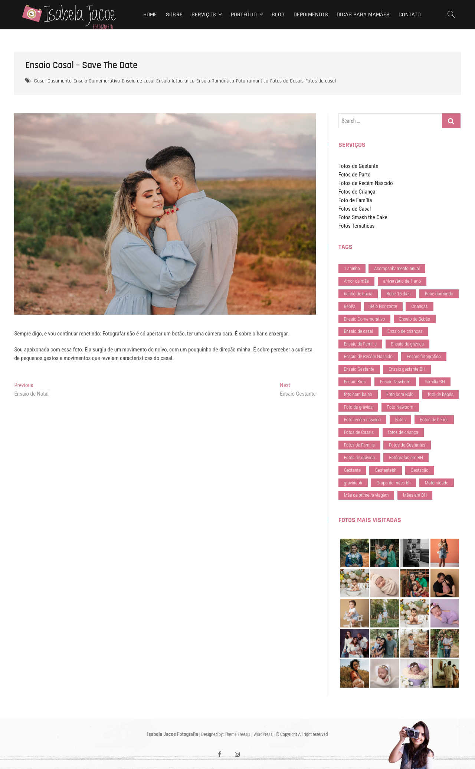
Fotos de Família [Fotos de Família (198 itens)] (359, 445)
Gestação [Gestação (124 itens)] (420, 470)
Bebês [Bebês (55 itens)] (350, 306)
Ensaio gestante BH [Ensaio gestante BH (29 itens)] (407, 369)
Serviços (203, 15)
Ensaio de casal (138, 81)
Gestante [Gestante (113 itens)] (352, 470)
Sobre (174, 15)
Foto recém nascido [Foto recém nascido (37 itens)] (362, 419)
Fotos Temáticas (356, 226)
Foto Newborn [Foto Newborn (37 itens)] (400, 407)
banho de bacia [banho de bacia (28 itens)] (358, 293)
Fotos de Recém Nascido (365, 183)
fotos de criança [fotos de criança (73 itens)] (403, 432)
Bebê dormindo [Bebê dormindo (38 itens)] (439, 293)
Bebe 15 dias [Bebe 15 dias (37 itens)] (399, 293)
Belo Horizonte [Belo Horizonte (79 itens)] (383, 306)
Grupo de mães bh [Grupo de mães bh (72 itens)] (393, 483)
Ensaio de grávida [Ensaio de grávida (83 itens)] (407, 344)
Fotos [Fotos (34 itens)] (400, 419)
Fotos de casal (320, 81)
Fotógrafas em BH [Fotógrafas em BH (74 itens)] (406, 457)
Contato (410, 15)
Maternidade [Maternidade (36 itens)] (436, 483)
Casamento (60, 81)
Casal (40, 81)
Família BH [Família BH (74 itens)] (435, 381)
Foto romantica (252, 81)
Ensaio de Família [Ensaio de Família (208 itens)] (360, 344)
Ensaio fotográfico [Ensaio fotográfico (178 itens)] (424, 356)
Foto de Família (355, 200)
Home (150, 15)
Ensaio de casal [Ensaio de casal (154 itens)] (358, 331)
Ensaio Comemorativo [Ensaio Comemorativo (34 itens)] (364, 319)
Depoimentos (311, 15)
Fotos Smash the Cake (362, 217)
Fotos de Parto (354, 174)
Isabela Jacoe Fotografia (172, 734)
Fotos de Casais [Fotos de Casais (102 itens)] (359, 432)
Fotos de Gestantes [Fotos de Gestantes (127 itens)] (407, 445)
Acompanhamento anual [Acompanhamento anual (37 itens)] (397, 268)
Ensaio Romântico (215, 81)
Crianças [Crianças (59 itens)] (419, 306)
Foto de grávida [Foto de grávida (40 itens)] (358, 407)
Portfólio (244, 15)
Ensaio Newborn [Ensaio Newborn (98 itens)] (395, 381)
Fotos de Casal (354, 208)
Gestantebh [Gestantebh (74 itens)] (385, 470)
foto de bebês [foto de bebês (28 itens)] (440, 394)
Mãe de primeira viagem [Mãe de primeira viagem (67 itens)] (366, 495)
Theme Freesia (237, 734)
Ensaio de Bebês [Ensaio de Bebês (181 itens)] (414, 319)
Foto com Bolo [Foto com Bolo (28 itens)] (399, 394)
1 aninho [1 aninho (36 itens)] (352, 268)
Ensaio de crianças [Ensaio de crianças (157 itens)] (405, 331)
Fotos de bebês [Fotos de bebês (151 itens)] (434, 419)
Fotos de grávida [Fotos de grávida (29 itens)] (359, 457)
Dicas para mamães (363, 15)
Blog (278, 15)
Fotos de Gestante (358, 166)
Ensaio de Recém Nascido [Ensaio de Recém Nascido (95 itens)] (368, 356)
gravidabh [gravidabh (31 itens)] (353, 483)
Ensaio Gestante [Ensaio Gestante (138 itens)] (359, 369)
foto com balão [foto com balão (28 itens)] (358, 394)
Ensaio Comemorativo (96, 81)
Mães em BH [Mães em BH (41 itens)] (415, 495)
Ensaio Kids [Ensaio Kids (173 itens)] (355, 381)
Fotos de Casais (287, 81)
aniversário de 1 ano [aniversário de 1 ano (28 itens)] (402, 281)
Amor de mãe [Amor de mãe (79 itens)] (356, 281)
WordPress (262, 734)
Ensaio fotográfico (175, 81)
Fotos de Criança (357, 191)
